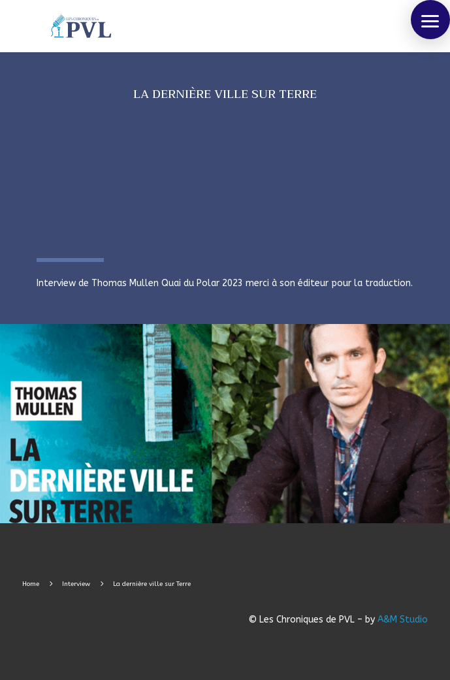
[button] (430, 19)
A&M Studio (403, 619)
